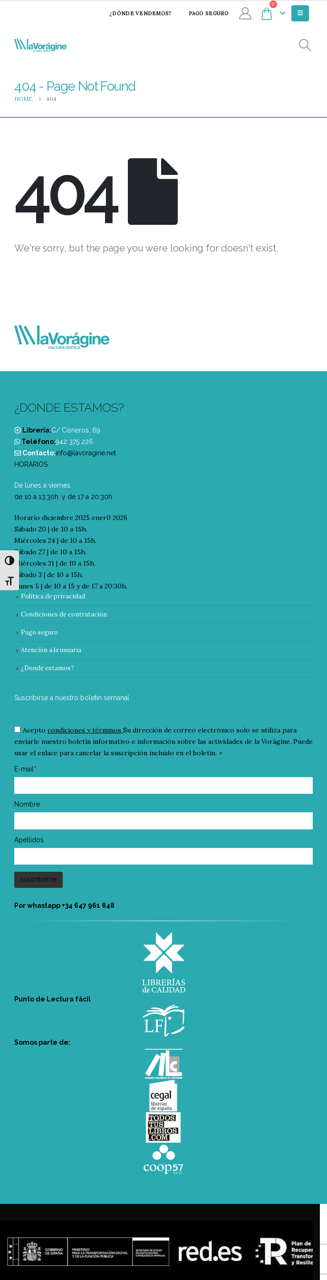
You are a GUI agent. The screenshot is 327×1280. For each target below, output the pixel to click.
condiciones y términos (84, 730)
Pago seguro (202, 13)
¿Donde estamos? (47, 668)
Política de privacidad (53, 596)
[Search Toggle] (305, 45)
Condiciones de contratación (64, 614)
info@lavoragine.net (86, 453)
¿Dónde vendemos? (134, 13)
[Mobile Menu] (300, 13)
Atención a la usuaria (51, 650)
